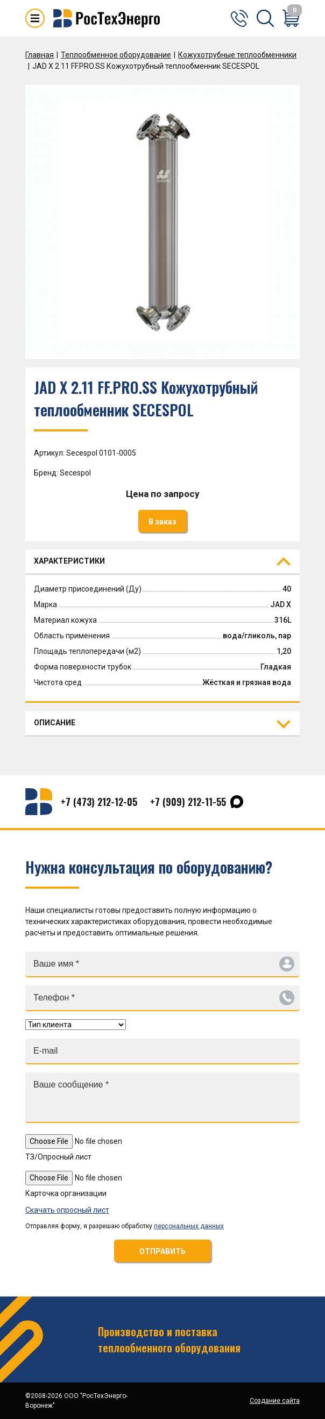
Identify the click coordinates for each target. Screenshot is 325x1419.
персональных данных (189, 1226)
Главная (39, 55)
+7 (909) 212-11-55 (188, 802)
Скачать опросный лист (67, 1210)
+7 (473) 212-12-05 (99, 802)
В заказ (162, 521)
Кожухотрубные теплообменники (237, 55)
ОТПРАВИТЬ (162, 1251)
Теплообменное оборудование (116, 55)
